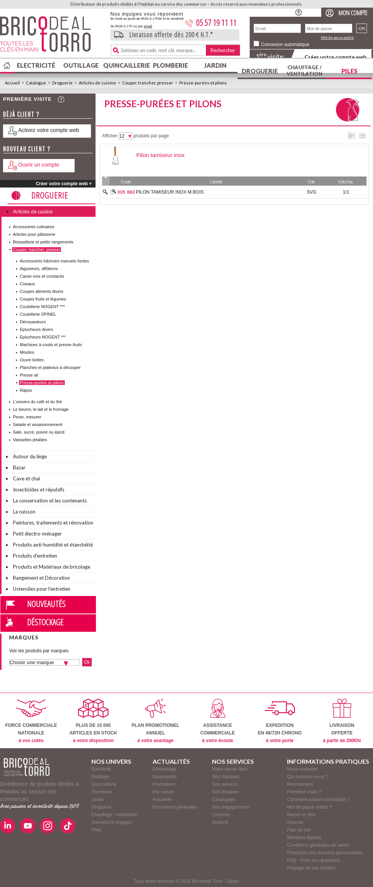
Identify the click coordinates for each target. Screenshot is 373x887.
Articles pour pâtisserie (34, 234)
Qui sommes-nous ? (307, 776)
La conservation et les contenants (50, 501)
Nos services (225, 784)
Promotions (164, 784)
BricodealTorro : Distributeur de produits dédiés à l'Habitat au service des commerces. (52, 36)
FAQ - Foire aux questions (313, 860)
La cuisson (24, 512)
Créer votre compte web (335, 57)
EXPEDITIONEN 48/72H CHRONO (279, 721)
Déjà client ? (21, 114)
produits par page (151, 135)
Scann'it (220, 822)
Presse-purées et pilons (203, 82)
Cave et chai (26, 478)
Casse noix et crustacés (42, 276)
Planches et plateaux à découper (50, 367)
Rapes (26, 390)
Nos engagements (230, 807)
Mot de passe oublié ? (309, 807)
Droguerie (260, 71)
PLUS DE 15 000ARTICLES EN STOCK (93, 721)
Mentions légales (304, 837)
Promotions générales (175, 807)
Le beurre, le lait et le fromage (41, 409)
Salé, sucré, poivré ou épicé (39, 432)
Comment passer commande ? (318, 799)
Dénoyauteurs (33, 322)
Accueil (12, 82)
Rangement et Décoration (41, 578)
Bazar (19, 467)
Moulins (27, 352)
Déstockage (45, 622)
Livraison (221, 814)
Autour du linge (30, 456)
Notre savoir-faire (229, 769)
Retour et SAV (301, 814)
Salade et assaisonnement (37, 424)
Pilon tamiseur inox (160, 155)
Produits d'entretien (35, 556)
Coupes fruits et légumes (43, 299)
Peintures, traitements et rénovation (53, 523)
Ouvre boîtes (32, 360)
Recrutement (300, 784)
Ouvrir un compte (38, 165)
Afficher (109, 135)
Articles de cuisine (97, 82)
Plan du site (299, 830)
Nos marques (225, 776)
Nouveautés (46, 603)
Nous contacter (302, 769)
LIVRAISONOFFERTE (342, 721)
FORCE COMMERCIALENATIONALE (31, 721)
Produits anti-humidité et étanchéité (53, 545)
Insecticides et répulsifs (38, 489)
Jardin (215, 65)
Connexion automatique (285, 44)
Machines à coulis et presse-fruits (51, 344)
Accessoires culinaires (33, 226)
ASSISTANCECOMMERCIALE (217, 721)
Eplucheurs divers (36, 329)
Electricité (36, 65)
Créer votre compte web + (64, 183)
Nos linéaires (225, 792)
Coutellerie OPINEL (38, 314)
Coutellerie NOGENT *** (42, 306)
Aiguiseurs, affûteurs (39, 268)
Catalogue (36, 82)
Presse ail (29, 375)
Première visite (27, 99)
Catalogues (223, 799)
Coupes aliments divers (41, 291)
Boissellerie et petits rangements (43, 242)
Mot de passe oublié (337, 37)
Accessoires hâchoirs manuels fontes (54, 261)
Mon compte (352, 12)
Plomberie (170, 65)
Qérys (233, 881)
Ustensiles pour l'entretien (41, 589)
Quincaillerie (125, 65)
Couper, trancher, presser (147, 82)
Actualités (162, 799)
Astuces (295, 822)
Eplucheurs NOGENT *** (43, 337)
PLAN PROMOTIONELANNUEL (155, 721)
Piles (349, 71)
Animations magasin (111, 822)
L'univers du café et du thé (37, 401)
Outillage (81, 65)
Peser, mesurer (27, 417)
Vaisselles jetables (30, 439)
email (148, 26)
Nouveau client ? (27, 149)
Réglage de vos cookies (311, 868)
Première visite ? (304, 792)
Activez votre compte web (48, 130)
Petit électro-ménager (37, 534)
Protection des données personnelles (324, 852)
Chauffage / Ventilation (304, 70)
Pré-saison (163, 792)
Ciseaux (27, 283)
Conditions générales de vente (318, 845)
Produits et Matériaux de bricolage (51, 567)
